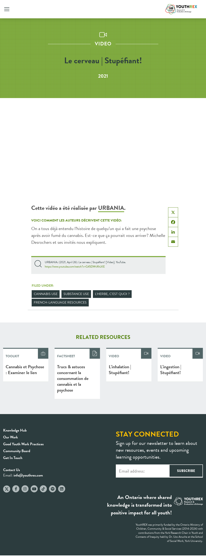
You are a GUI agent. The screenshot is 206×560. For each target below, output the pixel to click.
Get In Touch (12, 457)
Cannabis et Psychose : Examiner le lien (25, 369)
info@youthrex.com (28, 475)
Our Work (10, 437)
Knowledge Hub (15, 430)
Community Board (16, 451)
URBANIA (111, 208)
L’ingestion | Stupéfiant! (170, 369)
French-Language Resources (60, 302)
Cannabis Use (45, 293)
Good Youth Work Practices (23, 444)
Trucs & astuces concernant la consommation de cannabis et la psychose (73, 378)
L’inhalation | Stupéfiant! (120, 369)
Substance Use (76, 293)
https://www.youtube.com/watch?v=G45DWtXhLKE (75, 266)
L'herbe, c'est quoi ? (112, 293)
